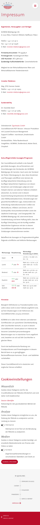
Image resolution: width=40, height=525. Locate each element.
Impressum (15, 503)
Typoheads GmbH (18, 126)
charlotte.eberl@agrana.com (17, 114)
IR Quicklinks (20, 476)
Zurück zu (8, 517)
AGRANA (8, 5)
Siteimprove (9, 425)
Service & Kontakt (27, 499)
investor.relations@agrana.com (18, 47)
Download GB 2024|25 (28, 481)
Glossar (16, 486)
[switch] (3, 425)
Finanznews (15, 494)
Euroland (8, 450)
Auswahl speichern (10, 462)
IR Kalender (25, 490)
